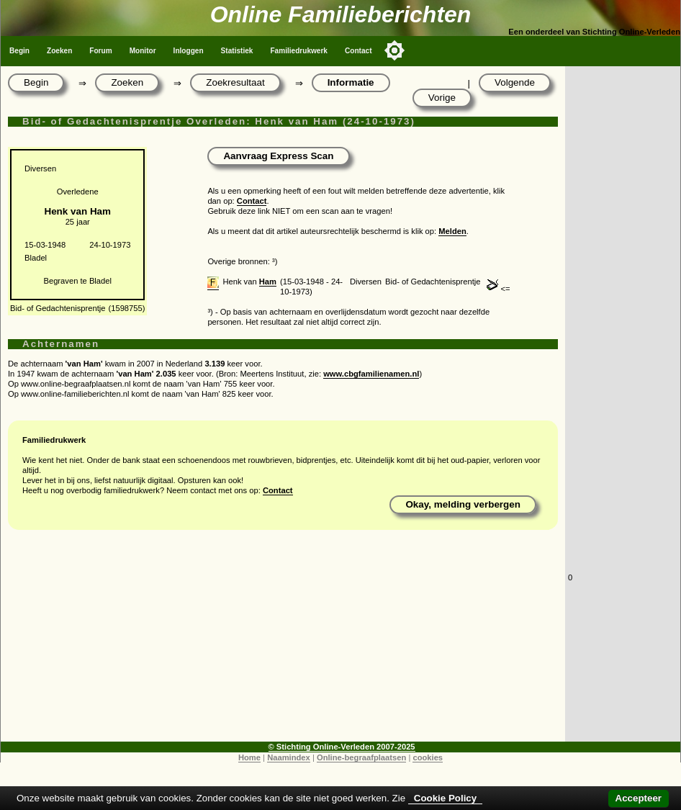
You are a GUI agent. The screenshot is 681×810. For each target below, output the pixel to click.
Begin (19, 51)
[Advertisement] (283, 641)
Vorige (442, 97)
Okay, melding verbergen (462, 504)
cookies (427, 757)
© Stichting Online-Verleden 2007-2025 (342, 746)
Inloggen (188, 51)
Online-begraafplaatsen (361, 757)
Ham (267, 281)
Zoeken (59, 51)
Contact (358, 51)
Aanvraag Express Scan (278, 155)
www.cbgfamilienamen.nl (371, 373)
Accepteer (638, 798)
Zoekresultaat (235, 82)
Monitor (143, 51)
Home (249, 757)
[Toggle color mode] (394, 50)
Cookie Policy (445, 798)
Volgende (515, 82)
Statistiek (237, 51)
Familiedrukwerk (299, 51)
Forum (100, 51)
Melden (452, 231)
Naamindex (288, 757)
